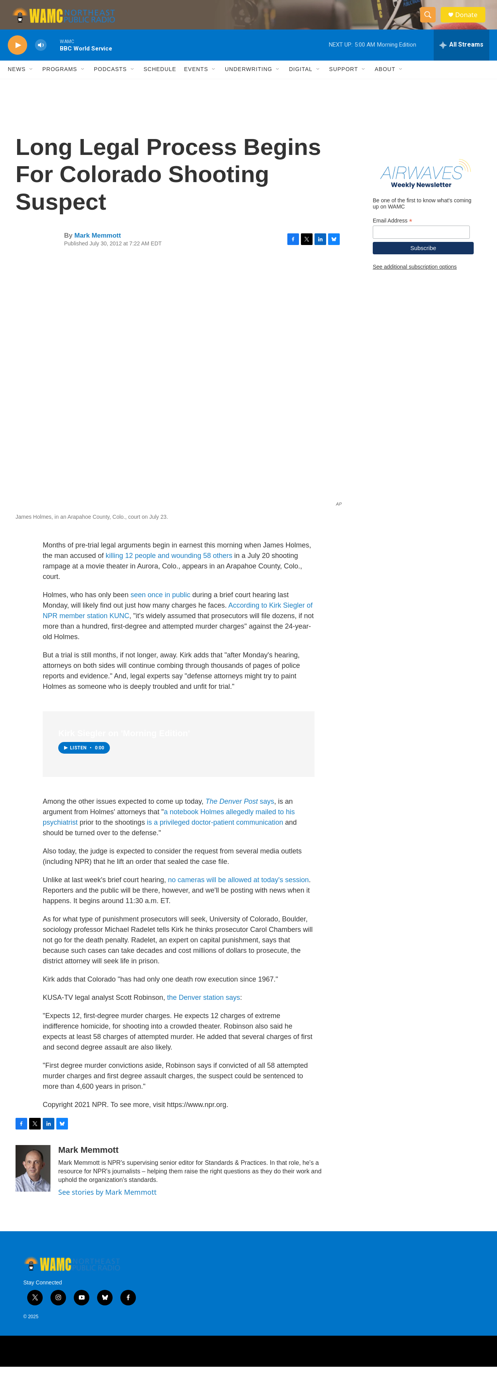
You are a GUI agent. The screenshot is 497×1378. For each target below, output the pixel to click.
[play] (17, 56)
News (17, 81)
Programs (59, 81)
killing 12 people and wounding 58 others (169, 567)
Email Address (392, 232)
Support (343, 81)
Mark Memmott (97, 246)
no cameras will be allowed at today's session (238, 891)
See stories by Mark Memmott (107, 1203)
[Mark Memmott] (33, 1180)
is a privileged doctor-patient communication (215, 834)
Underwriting (248, 81)
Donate (469, 20)
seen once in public (160, 606)
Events (196, 81)
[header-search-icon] (430, 20)
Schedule (160, 81)
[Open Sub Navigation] (31, 81)
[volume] (40, 56)
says (239, 813)
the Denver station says (203, 1009)
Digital (300, 81)
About (385, 81)
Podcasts (110, 81)
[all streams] (461, 56)
